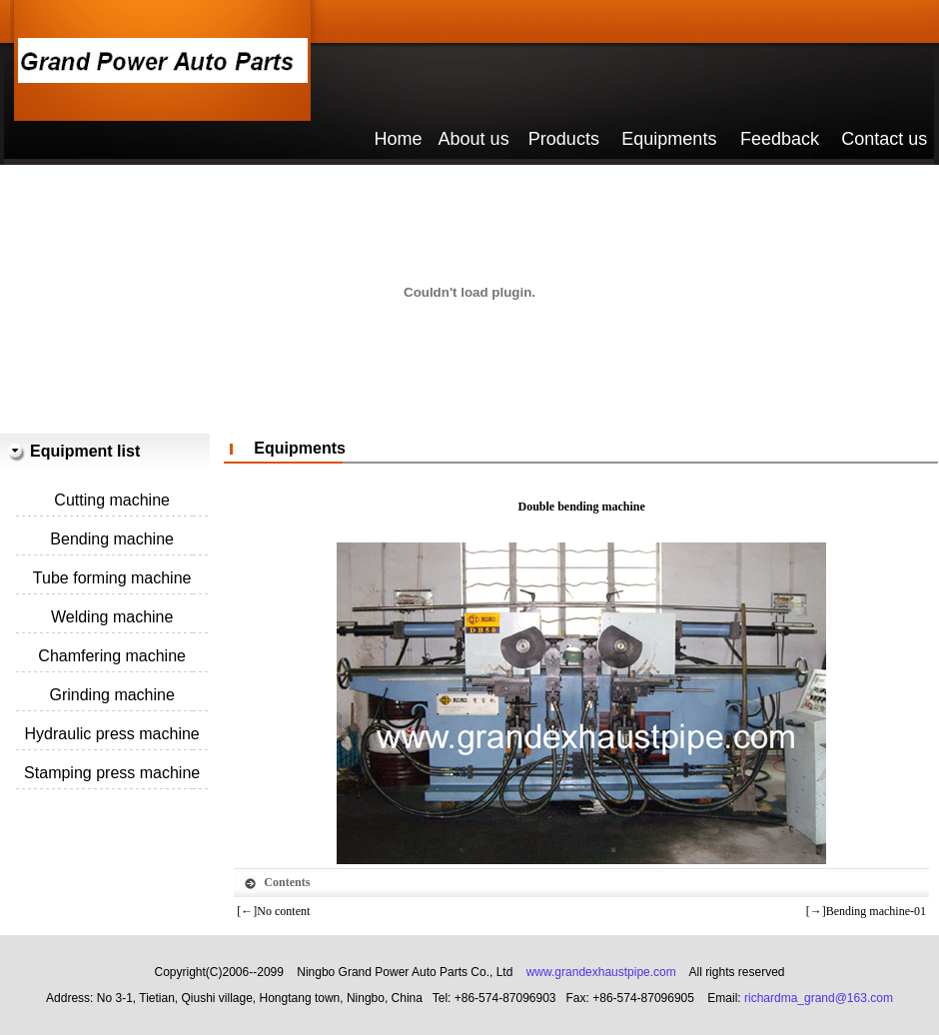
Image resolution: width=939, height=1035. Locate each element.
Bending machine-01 (876, 911)
